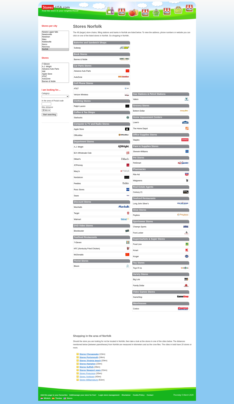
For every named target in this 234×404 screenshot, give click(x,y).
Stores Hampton (88, 364)
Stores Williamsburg (89, 380)
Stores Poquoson (88, 373)
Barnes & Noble (55, 81)
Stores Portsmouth (89, 357)
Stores (69, 398)
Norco (55, 44)
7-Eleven (55, 64)
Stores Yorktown (87, 376)
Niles (55, 39)
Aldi (55, 71)
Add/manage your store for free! (82, 395)
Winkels (47, 398)
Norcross (55, 47)
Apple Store (55, 74)
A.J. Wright (55, 66)
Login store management (108, 395)
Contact (150, 395)
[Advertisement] (54, 175)
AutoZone (55, 79)
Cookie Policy (139, 395)
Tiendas (58, 398)
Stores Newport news (90, 370)
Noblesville (55, 42)
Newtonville (55, 34)
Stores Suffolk (87, 367)
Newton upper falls (55, 32)
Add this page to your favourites (54, 395)
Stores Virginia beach (90, 360)
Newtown (55, 37)
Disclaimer (126, 395)
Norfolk (55, 49)
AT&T (55, 76)
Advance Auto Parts (55, 69)
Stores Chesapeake (89, 354)
